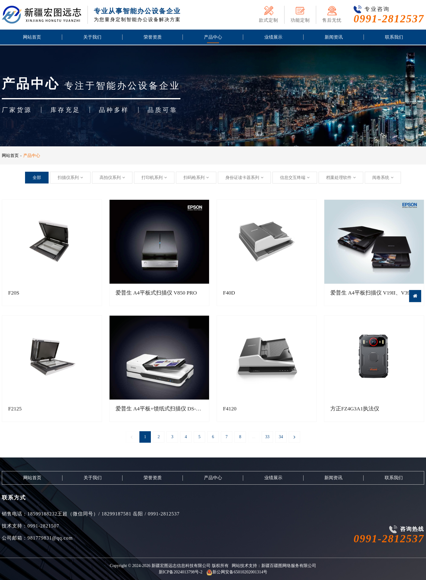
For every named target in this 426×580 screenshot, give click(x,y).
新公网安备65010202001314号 (236, 572)
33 (267, 437)
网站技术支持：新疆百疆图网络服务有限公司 (274, 565)
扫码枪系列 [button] (196, 177)
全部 (37, 177)
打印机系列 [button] (154, 177)
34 (281, 437)
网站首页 (32, 37)
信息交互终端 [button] (295, 177)
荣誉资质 (153, 37)
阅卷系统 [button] (382, 177)
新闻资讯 (334, 37)
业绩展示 (273, 37)
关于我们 (92, 37)
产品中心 (213, 37)
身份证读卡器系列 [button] (244, 177)
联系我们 (394, 37)
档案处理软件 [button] (341, 177)
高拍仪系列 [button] (112, 177)
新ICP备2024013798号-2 (180, 572)
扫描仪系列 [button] (70, 177)
